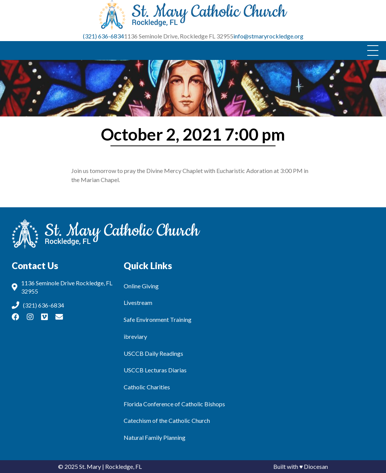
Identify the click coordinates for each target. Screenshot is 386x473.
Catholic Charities (147, 386)
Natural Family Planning (154, 437)
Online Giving (141, 285)
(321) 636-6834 (103, 36)
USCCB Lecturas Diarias (155, 370)
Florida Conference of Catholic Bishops (174, 403)
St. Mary (90, 466)
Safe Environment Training (157, 319)
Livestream (138, 302)
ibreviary (135, 336)
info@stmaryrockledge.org (268, 36)
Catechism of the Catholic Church (167, 420)
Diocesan (316, 466)
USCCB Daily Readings (153, 353)
